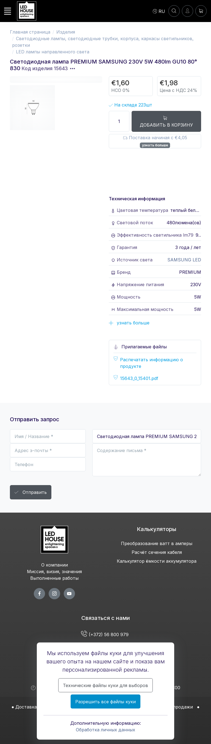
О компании (54, 565)
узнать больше (155, 145)
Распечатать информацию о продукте (151, 363)
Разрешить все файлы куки (105, 701)
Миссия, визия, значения (54, 571)
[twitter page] (54, 593)
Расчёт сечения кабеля (157, 552)
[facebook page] (39, 593)
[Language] (159, 11)
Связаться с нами (105, 618)
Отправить (31, 492)
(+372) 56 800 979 (105, 634)
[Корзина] (201, 11)
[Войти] (187, 11)
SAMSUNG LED (184, 259)
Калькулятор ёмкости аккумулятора (156, 561)
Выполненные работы (54, 578)
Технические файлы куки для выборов (105, 685)
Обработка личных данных (105, 729)
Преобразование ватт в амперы (156, 543)
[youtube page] (69, 593)
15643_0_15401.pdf (139, 378)
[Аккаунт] (174, 11)
